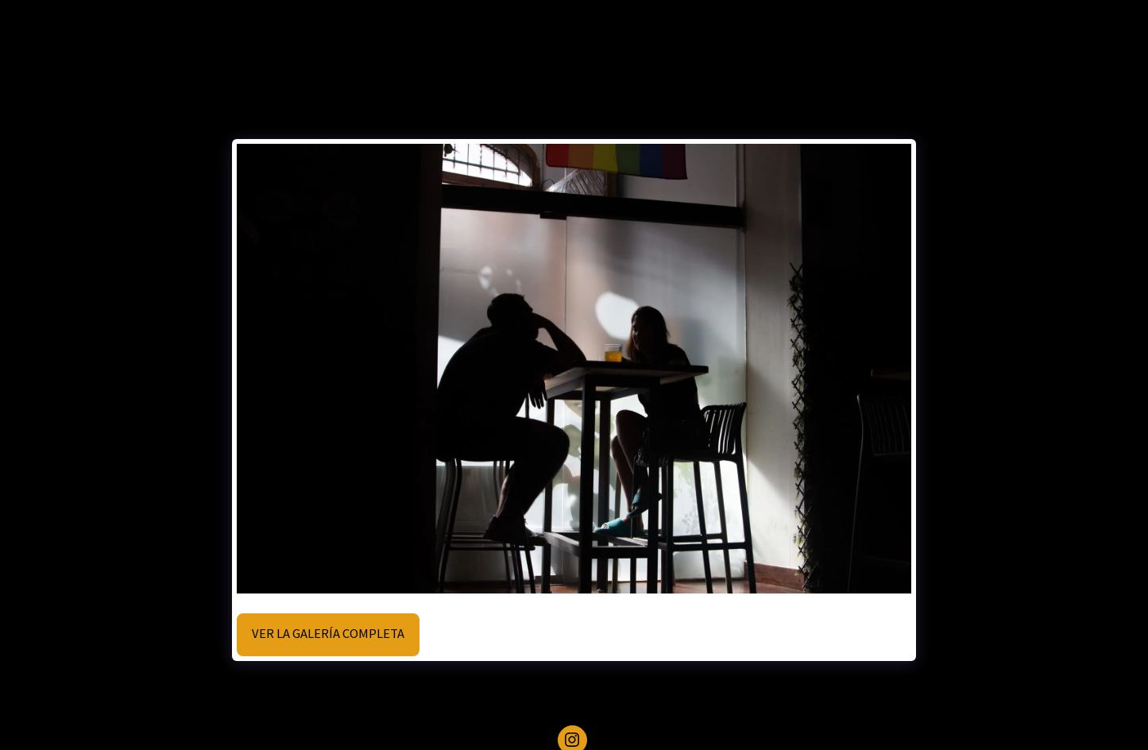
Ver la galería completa (328, 633)
